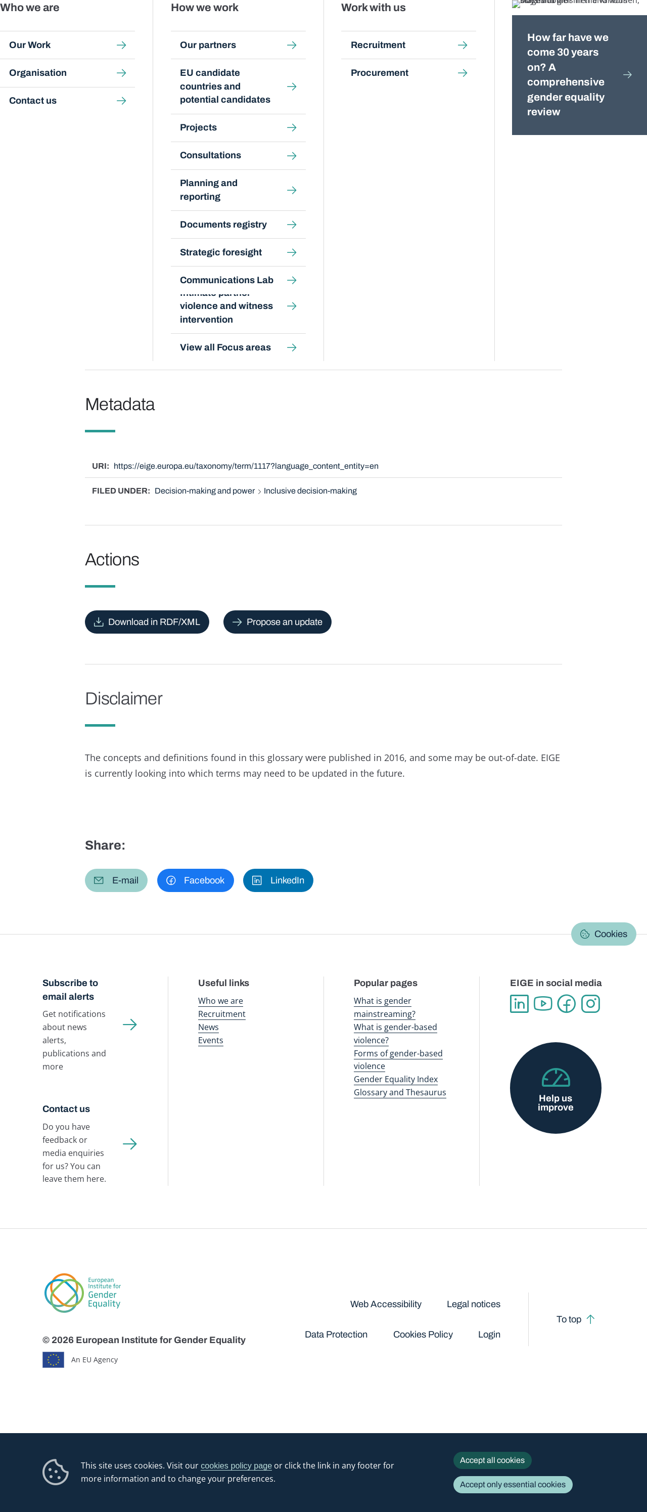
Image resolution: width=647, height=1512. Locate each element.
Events (210, 1040)
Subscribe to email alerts (70, 990)
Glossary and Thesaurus (400, 1092)
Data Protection (336, 1334)
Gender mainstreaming (295, 30)
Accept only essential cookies (513, 1484)
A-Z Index (285, 95)
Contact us (66, 1109)
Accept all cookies (492, 1460)
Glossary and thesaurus (219, 95)
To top (569, 1319)
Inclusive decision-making (310, 490)
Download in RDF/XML (154, 622)
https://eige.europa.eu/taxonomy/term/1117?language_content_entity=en (246, 466)
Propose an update (284, 622)
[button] (116, 880)
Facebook (567, 1004)
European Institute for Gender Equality (54, 30)
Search (625, 30)
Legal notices (473, 1304)
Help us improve (556, 1103)
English (136, 164)
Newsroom (144, 30)
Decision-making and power (205, 490)
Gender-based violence (368, 30)
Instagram (590, 1004)
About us (581, 30)
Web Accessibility (386, 1304)
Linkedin (519, 1004)
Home (63, 95)
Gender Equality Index (439, 30)
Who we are (220, 1000)
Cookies (610, 934)
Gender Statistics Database (516, 30)
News (208, 1027)
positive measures (205, 310)
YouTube (543, 1004)
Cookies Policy (423, 1334)
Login (489, 1334)
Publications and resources (214, 30)
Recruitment (222, 1013)
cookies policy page (236, 1465)
